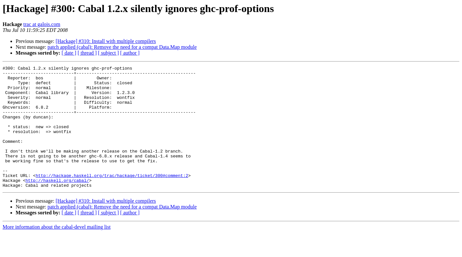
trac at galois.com (41, 24)
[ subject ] (108, 53)
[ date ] (69, 53)
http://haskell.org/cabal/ (57, 204)
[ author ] (130, 53)
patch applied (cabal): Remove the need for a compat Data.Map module (122, 47)
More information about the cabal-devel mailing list (56, 251)
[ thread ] (87, 53)
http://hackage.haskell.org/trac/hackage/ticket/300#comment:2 (112, 198)
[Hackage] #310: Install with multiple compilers (106, 41)
